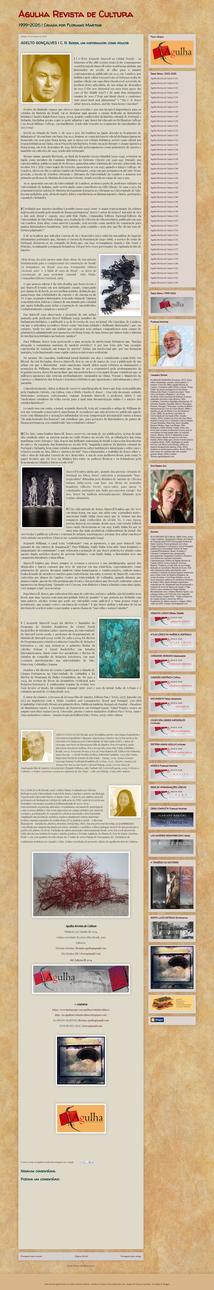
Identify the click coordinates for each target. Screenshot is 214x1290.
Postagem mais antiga (131, 1256)
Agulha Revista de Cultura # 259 (164, 259)
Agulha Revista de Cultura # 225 (164, 97)
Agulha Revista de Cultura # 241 (164, 173)
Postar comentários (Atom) (84, 1266)
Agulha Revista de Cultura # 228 (164, 112)
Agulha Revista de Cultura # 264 (164, 283)
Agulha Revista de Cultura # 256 (164, 244)
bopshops (147, 1284)
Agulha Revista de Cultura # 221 (164, 78)
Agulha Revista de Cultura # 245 (164, 192)
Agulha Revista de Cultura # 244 (164, 188)
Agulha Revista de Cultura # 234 (164, 140)
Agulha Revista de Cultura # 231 (164, 126)
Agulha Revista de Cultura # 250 (164, 216)
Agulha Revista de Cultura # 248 (164, 207)
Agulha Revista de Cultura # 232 (164, 131)
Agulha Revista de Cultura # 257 (164, 249)
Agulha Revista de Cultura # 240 (164, 169)
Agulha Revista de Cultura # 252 (164, 226)
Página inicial (81, 1256)
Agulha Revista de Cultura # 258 (164, 254)
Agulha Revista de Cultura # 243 (164, 183)
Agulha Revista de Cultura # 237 (164, 154)
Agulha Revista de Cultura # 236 (164, 150)
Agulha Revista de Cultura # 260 (164, 263)
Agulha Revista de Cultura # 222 (164, 83)
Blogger (166, 1284)
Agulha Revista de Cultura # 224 (164, 93)
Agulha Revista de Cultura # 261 (164, 268)
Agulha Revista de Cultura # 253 (164, 230)
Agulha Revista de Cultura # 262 (164, 273)
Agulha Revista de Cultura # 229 (164, 116)
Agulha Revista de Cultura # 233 (164, 135)
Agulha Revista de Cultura (75, 14)
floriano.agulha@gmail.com (91, 948)
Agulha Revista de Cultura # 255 (164, 240)
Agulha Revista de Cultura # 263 (164, 278)
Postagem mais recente (31, 1256)
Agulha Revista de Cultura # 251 (164, 221)
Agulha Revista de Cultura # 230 (164, 121)
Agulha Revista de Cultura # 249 (164, 211)
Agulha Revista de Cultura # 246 (164, 197)
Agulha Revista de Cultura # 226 (164, 102)
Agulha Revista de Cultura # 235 (164, 145)
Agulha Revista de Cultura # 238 (164, 159)
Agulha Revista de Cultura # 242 (164, 178)
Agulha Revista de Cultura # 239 (164, 164)
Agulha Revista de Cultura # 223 (164, 88)
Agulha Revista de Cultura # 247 (164, 202)
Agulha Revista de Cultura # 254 (164, 235)
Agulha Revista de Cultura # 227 (164, 107)
